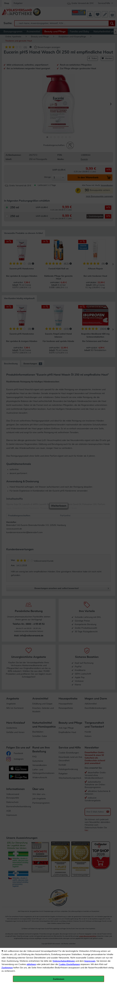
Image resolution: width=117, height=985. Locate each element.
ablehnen (31, 964)
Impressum (89, 961)
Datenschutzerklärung (64, 961)
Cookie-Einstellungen (69, 964)
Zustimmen (7, 968)
